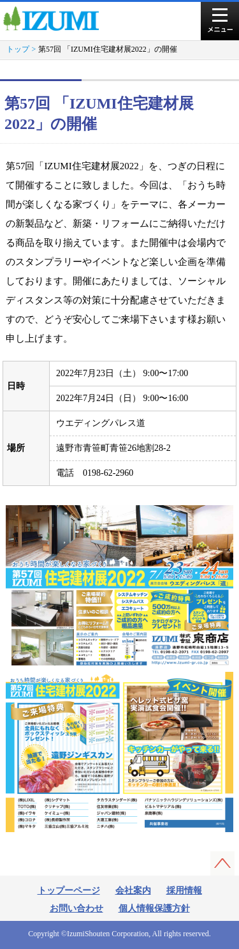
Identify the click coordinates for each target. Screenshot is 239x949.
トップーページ (69, 890)
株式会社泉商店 (56, 18)
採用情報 (184, 890)
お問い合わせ (76, 908)
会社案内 (133, 890)
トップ (17, 49)
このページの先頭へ (222, 863)
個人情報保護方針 (154, 908)
